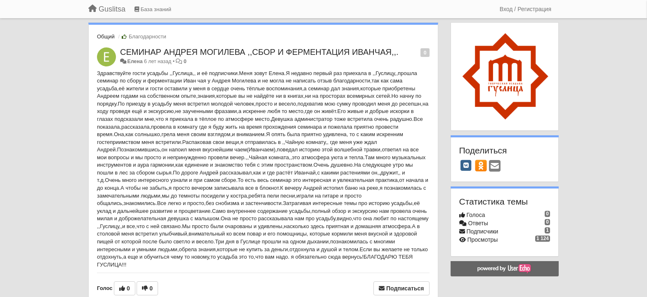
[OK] (481, 165)
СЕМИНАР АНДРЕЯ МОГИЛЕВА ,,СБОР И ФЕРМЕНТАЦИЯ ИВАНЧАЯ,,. (259, 52)
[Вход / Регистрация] (525, 9)
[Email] (495, 166)
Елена (134, 61)
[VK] (466, 165)
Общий (106, 36)
